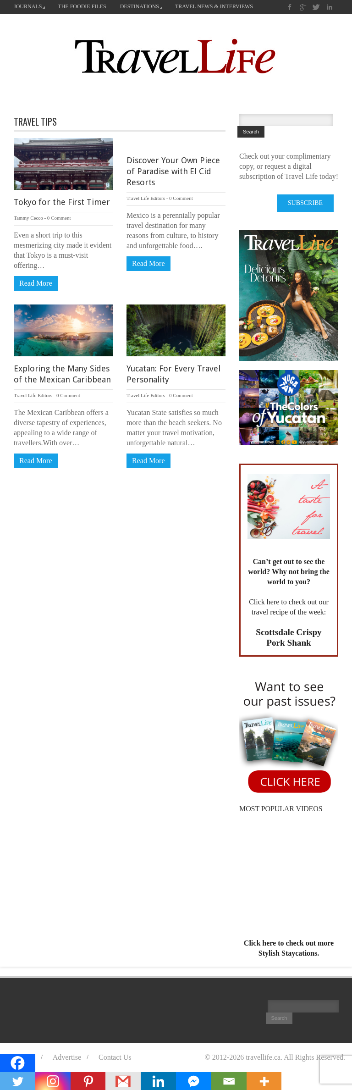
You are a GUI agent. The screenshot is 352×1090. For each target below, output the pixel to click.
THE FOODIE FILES (82, 6)
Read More (35, 283)
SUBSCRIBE (305, 202)
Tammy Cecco (28, 218)
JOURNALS (29, 6)
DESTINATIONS (141, 6)
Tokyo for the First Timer (62, 202)
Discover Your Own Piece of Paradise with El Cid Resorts (173, 171)
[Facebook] (17, 1063)
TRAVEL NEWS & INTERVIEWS (214, 6)
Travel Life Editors (145, 198)
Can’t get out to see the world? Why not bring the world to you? (289, 572)
